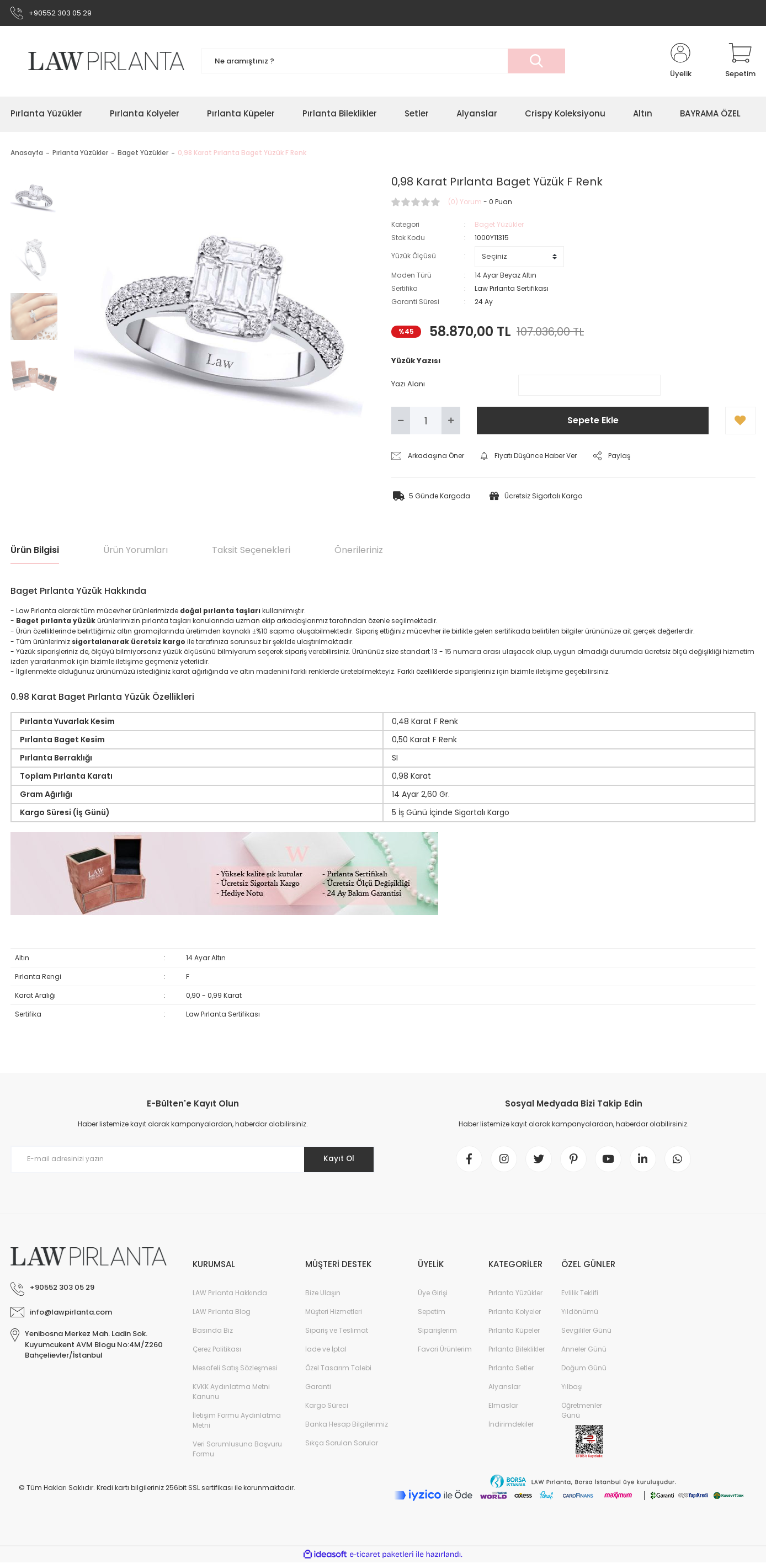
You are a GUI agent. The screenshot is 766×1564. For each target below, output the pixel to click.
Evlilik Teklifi (579, 1294)
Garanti (318, 1388)
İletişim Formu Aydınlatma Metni (237, 1422)
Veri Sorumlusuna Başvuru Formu (237, 1450)
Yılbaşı (572, 1388)
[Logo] (97, 61)
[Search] (383, 62)
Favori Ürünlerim (445, 1350)
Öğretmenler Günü (581, 1412)
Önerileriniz (358, 551)
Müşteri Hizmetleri (333, 1313)
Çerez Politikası (217, 1350)
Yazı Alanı (408, 384)
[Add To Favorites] (740, 421)
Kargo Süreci (326, 1407)
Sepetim (431, 1313)
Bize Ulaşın (323, 1294)
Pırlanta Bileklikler (516, 1350)
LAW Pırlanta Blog (222, 1313)
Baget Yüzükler (499, 225)
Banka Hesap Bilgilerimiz (346, 1425)
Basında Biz (213, 1332)
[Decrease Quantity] (400, 421)
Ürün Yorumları (135, 551)
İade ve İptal (326, 1350)
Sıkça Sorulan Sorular (341, 1444)
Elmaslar (503, 1407)
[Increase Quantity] (450, 421)
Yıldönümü (579, 1313)
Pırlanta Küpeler (514, 1332)
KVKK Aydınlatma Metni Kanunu (231, 1393)
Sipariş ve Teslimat (336, 1332)
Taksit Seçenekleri (251, 551)
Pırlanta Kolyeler (514, 1313)
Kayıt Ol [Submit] (338, 1159)
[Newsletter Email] (192, 1160)
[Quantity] (425, 421)
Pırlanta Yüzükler (515, 1294)
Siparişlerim (437, 1332)
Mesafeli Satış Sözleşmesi (235, 1369)
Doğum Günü (584, 1369)
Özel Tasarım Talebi (338, 1369)
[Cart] (740, 62)
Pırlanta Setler (511, 1369)
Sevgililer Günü (586, 1332)
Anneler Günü (584, 1350)
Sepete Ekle (593, 421)
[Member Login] (680, 62)
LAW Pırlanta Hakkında (230, 1294)
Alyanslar (504, 1388)
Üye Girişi (433, 1294)
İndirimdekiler (511, 1425)
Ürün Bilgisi (34, 551)
